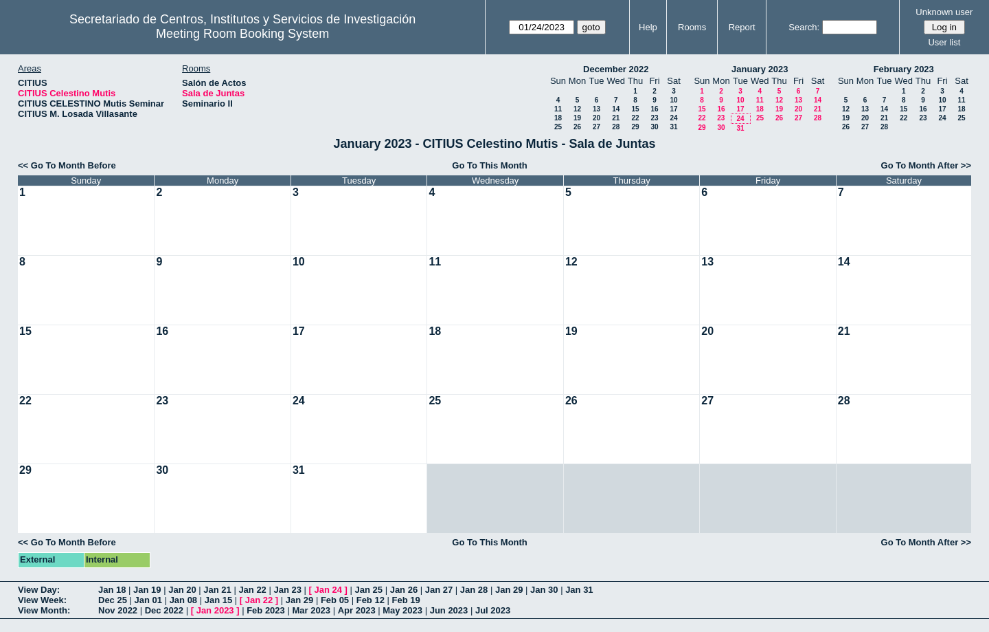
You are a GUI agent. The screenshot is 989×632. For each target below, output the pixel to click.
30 (654, 127)
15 (635, 109)
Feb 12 (370, 600)
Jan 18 (112, 590)
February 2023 (904, 69)
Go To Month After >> (926, 165)
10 (673, 100)
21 (615, 118)
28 (615, 127)
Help (648, 27)
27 (596, 127)
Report (742, 27)
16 (654, 109)
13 (596, 109)
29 (635, 127)
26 (577, 127)
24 (673, 118)
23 (654, 118)
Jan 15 (218, 600)
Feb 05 (335, 600)
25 (558, 127)
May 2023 (402, 610)
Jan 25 (369, 590)
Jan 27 (439, 590)
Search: (803, 27)
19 (577, 118)
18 (558, 118)
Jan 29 (509, 590)
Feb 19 (406, 600)
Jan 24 (328, 590)
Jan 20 (182, 590)
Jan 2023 (215, 610)
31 (673, 127)
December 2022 (615, 69)
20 (596, 118)
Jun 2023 (449, 610)
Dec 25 (112, 600)
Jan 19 (147, 590)
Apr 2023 (357, 610)
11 (558, 109)
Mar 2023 (311, 610)
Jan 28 (474, 590)
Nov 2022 (117, 610)
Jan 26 (404, 590)
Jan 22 (252, 590)
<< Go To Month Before (67, 165)
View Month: (44, 610)
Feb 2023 (266, 610)
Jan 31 (579, 590)
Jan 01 (148, 600)
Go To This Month (489, 165)
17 (673, 109)
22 (635, 118)
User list (944, 42)
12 (577, 109)
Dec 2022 (164, 610)
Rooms (692, 27)
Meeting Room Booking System (242, 34)
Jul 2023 (492, 610)
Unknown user (944, 12)
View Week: (42, 600)
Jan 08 (183, 600)
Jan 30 (544, 590)
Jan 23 (287, 590)
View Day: (39, 590)
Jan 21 (217, 590)
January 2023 (759, 69)
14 (615, 109)
